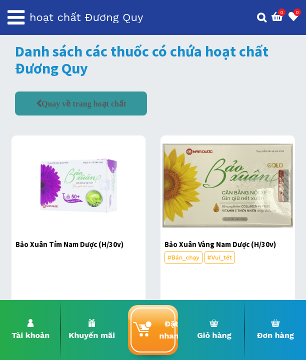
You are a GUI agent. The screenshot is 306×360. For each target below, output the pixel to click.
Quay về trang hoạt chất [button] (84, 104)
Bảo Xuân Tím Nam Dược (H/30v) (70, 244)
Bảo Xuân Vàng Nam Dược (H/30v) (220, 244)
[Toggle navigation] (16, 18)
